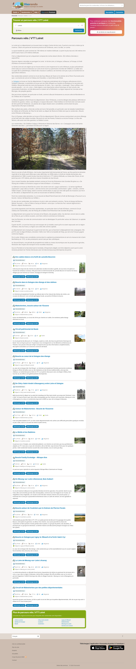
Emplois (14, 650)
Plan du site (15, 647)
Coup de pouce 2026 (19, 657)
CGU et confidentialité (18, 644)
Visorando (14, 15)
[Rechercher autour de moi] (82, 25)
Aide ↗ (36, 12)
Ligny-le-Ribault (66, 620)
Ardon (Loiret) (19, 620)
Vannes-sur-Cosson (67, 625)
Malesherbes (65, 622)
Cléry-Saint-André (43, 620)
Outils (16, 12)
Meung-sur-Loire (66, 623)
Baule (16, 623)
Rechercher (78, 30)
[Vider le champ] (78, 25)
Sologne (16, 81)
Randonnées (26, 12)
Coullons (40, 622)
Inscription (109, 12)
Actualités (15, 653)
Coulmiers (41, 623)
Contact (14, 660)
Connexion (119, 12)
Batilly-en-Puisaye (20, 622)
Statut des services (62, 665)
